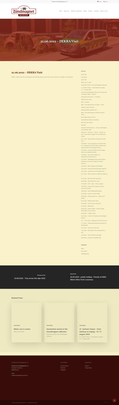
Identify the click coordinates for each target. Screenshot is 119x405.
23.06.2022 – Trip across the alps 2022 (91, 203)
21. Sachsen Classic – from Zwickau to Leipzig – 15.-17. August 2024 (93, 88)
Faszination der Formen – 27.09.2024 (90, 97)
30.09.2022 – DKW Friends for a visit (90, 181)
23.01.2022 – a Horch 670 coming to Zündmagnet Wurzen (93, 217)
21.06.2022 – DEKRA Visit (87, 206)
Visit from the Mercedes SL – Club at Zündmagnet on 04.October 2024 (94, 128)
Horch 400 (83, 74)
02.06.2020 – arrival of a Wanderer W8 (91, 237)
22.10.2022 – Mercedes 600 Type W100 (91, 178)
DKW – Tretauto (85, 102)
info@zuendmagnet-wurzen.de (19, 375)
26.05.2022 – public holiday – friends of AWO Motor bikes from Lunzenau (92, 209)
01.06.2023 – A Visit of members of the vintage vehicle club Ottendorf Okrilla (93, 151)
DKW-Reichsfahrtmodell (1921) (89, 110)
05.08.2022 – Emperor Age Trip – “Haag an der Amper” (93, 197)
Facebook (62, 368)
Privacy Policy (88, 368)
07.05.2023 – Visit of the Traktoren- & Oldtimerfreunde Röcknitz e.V (90, 156)
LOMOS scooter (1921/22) (87, 107)
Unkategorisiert (85, 253)
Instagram (63, 370)
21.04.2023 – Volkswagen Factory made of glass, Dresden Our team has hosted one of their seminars (93, 161)
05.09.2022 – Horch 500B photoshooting (91, 191)
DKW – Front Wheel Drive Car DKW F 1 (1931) (92, 104)
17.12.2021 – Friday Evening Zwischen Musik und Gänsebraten (93, 224)
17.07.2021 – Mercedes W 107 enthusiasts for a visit (93, 231)
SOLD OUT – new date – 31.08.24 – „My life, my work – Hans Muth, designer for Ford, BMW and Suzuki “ (93, 134)
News (82, 248)
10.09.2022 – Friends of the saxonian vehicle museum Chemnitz (92, 187)
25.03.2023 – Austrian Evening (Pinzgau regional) (93, 168)
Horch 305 (83, 79)
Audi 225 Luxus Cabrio (87, 122)
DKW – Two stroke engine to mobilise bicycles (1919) (93, 113)
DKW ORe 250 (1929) (86, 99)
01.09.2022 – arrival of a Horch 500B (90, 193)
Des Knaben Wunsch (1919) (88, 117)
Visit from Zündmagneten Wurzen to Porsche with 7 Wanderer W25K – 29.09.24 (94, 93)
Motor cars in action (86, 82)
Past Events (59, 36)
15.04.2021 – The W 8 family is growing (91, 235)
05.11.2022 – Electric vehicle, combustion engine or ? (94, 175)
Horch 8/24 (84, 77)
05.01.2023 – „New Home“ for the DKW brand (92, 171)
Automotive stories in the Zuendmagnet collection (94, 85)
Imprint (87, 366)
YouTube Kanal (64, 366)
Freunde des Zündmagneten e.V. (59, 1)
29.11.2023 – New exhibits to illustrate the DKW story (93, 140)
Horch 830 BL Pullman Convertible (90, 120)
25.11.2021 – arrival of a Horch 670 (90, 228)
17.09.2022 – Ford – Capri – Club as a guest (92, 183)
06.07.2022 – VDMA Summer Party (90, 201)
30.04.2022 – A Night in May (88, 213)
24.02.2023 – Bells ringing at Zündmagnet (92, 166)
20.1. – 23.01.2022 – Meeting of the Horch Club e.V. (94, 220)
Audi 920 (83, 125)
